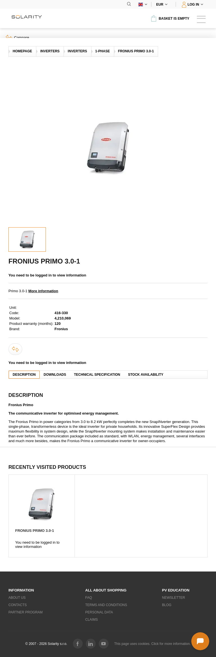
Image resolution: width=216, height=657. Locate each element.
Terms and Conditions (106, 605)
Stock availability (145, 375)
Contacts (17, 605)
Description (24, 375)
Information (21, 590)
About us (17, 598)
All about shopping (106, 590)
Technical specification (97, 375)
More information (43, 291)
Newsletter (173, 598)
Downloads (55, 375)
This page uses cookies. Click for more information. (152, 644)
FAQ (88, 598)
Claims (91, 620)
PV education (175, 590)
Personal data (99, 612)
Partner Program (25, 612)
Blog (166, 605)
